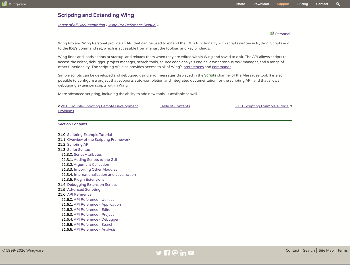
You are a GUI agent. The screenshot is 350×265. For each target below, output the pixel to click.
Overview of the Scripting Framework (98, 139)
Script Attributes (88, 154)
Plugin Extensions (89, 179)
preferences (193, 67)
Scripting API (78, 144)
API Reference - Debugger (96, 219)
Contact (322, 4)
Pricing (302, 4)
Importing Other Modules (95, 169)
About (240, 4)
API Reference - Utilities (94, 199)
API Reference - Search (93, 224)
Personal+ (283, 34)
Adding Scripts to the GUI (95, 159)
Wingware (17, 4)
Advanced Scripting (83, 189)
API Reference (79, 194)
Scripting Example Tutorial (89, 134)
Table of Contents (175, 106)
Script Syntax (78, 149)
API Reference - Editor (93, 209)
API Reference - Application (97, 204)
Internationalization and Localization (105, 174)
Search (309, 250)
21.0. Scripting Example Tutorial (262, 106)
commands (221, 67)
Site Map (326, 250)
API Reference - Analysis (95, 229)
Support (283, 4)
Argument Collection (91, 164)
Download (261, 4)
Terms (343, 250)
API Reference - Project (94, 214)
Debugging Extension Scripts (92, 184)
